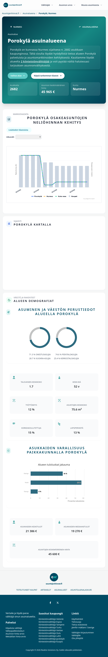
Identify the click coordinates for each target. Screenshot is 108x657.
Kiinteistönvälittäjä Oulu (50, 633)
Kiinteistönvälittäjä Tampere (51, 624)
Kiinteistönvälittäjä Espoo (50, 621)
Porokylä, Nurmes (47, 13)
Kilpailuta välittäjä (14, 628)
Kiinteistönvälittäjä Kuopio (51, 641)
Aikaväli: (10, 137)
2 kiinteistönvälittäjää (35, 61)
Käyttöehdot (77, 619)
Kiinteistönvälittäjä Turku (50, 627)
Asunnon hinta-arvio (15, 633)
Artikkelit (46, 589)
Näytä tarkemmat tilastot (48, 75)
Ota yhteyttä (77, 638)
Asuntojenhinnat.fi (10, 13)
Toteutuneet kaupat (26, 589)
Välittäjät (47, 5)
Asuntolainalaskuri (81, 589)
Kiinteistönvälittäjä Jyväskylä (52, 638)
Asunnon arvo (67, 5)
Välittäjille (76, 635)
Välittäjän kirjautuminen (83, 632)
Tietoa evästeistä (79, 624)
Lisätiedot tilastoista (18, 130)
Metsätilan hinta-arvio (16, 636)
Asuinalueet (60, 589)
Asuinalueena (28, 13)
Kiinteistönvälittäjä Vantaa (51, 630)
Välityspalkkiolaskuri (15, 631)
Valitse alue (18, 75)
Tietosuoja (76, 621)
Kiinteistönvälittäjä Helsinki (51, 619)
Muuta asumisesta (91, 5)
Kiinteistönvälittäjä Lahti (50, 636)
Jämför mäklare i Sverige (83, 627)
